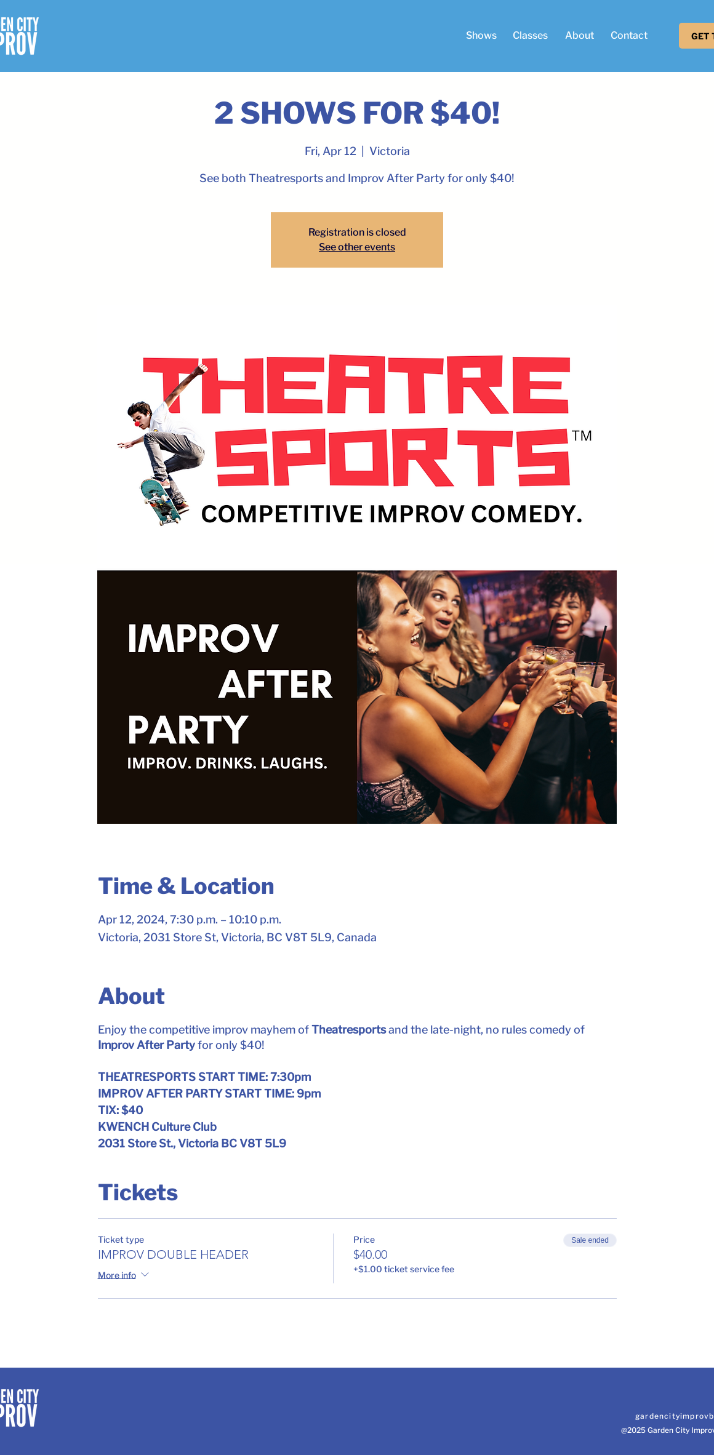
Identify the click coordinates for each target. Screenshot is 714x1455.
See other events (357, 247)
